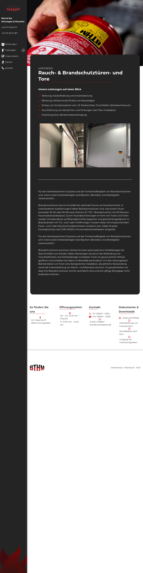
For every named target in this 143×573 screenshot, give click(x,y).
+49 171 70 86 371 (9, 27)
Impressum (129, 367)
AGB (138, 367)
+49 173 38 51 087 (9, 33)
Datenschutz (117, 367)
